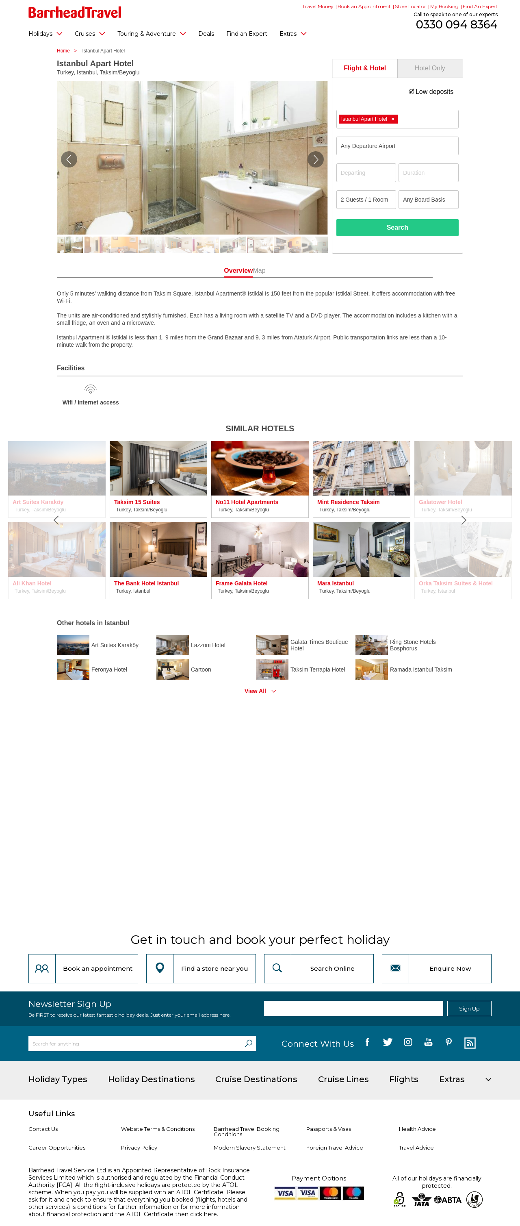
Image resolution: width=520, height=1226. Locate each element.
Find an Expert (246, 33)
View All (255, 691)
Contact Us (43, 1129)
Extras (293, 33)
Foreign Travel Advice (334, 1147)
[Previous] (57, 520)
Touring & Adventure (151, 33)
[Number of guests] (366, 199)
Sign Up (469, 1008)
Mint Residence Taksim (348, 502)
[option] (158, 520)
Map (296, 270)
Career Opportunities (56, 1147)
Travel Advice (416, 1147)
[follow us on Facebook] (367, 1043)
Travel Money (318, 6)
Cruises (90, 33)
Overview (223, 270)
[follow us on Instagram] (408, 1043)
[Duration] (429, 172)
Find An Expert (480, 6)
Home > (69, 51)
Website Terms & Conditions (158, 1129)
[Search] (248, 1043)
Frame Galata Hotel (242, 583)
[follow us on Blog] (469, 1043)
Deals (206, 33)
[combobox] (397, 119)
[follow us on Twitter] (388, 1043)
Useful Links (51, 1113)
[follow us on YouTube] (428, 1043)
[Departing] (366, 172)
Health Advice (417, 1129)
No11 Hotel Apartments (247, 502)
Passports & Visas (328, 1129)
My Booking (444, 6)
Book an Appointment (364, 6)
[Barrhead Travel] (74, 12)
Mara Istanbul (335, 583)
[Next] (463, 520)
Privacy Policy (139, 1147)
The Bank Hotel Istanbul (146, 583)
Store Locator (410, 6)
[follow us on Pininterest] (449, 1043)
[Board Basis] (429, 199)
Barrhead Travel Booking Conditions (247, 1131)
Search (397, 227)
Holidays (45, 33)
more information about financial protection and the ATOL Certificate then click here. (134, 1210)
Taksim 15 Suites (137, 502)
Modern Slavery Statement (250, 1147)
